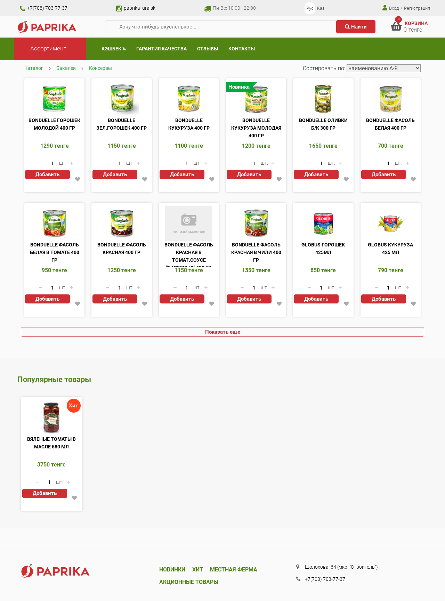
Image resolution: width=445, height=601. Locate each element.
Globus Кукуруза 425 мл (390, 248)
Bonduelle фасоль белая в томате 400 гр (54, 252)
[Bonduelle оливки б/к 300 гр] (323, 99)
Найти (356, 27)
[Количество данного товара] (52, 163)
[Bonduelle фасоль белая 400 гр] (390, 99)
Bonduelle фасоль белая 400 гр (390, 124)
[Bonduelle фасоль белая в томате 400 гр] (54, 223)
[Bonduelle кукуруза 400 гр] (189, 99)
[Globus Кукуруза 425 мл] (390, 223)
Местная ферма (233, 569)
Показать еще (222, 332)
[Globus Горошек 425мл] (323, 223)
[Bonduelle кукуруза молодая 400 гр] (256, 99)
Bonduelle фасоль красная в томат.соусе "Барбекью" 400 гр (188, 254)
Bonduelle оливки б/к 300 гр (323, 124)
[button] (77, 179)
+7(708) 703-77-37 (43, 8)
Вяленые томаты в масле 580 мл (51, 442)
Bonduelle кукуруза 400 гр (189, 124)
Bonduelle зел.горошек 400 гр (121, 124)
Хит (197, 569)
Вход (390, 8)
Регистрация (417, 8)
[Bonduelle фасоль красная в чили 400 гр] (256, 223)
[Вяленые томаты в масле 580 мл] (51, 417)
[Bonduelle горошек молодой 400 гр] (54, 99)
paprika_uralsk (135, 8)
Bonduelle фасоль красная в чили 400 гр (256, 252)
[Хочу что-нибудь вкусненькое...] (223, 27)
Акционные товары (188, 582)
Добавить (47, 174)
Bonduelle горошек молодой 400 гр (54, 124)
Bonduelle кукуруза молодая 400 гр (256, 127)
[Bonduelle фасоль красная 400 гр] (121, 223)
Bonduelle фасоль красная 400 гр (121, 248)
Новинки (172, 569)
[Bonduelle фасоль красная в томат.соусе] (189, 223)
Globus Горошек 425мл (323, 248)
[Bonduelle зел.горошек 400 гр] (121, 99)
